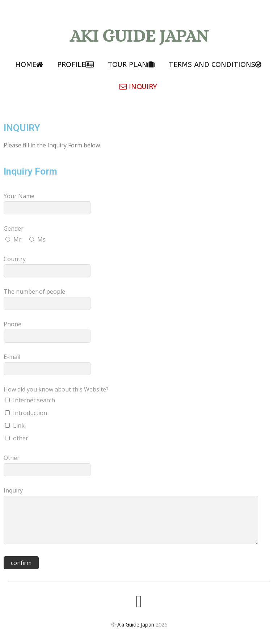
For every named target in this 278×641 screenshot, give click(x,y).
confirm (21, 563)
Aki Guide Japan (135, 624)
